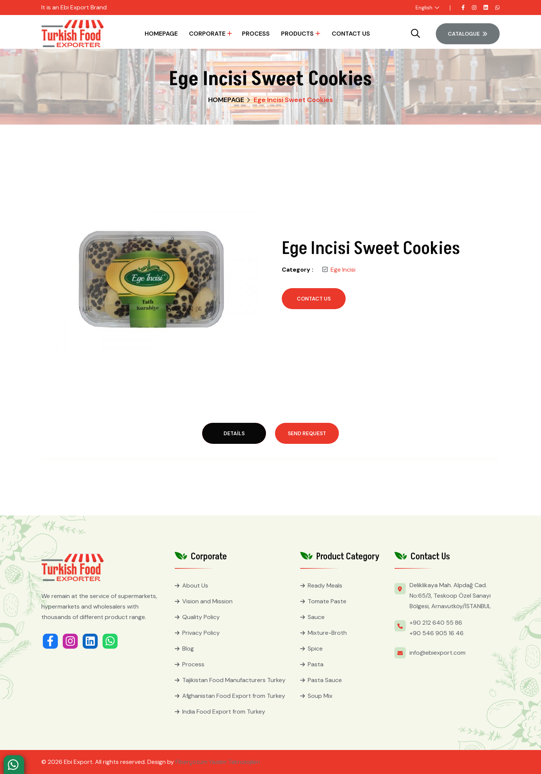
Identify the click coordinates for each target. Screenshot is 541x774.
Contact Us (351, 34)
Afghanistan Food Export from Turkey (233, 696)
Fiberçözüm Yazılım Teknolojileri (217, 762)
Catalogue (467, 33)
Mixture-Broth (327, 633)
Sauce (316, 617)
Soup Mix (320, 696)
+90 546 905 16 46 (437, 633)
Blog (188, 648)
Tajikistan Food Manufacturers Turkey (234, 680)
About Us (195, 585)
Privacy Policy (201, 633)
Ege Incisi (343, 270)
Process (256, 34)
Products (297, 34)
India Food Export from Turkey (223, 711)
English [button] (424, 7)
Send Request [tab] (307, 433)
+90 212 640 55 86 (436, 623)
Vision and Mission (207, 601)
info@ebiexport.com (437, 653)
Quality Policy (201, 617)
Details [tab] (234, 433)
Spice (315, 648)
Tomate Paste (327, 601)
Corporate (207, 34)
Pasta (315, 664)
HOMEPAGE (161, 34)
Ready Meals (325, 585)
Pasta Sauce (325, 680)
